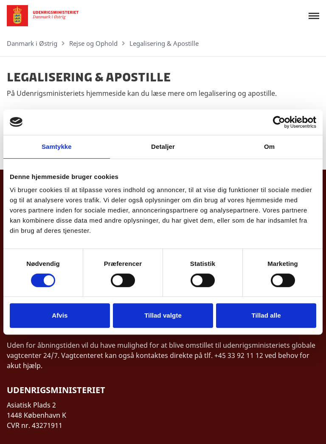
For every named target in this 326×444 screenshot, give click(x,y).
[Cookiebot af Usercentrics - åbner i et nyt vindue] (279, 122)
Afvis (59, 315)
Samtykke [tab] (57, 146)
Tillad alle (266, 315)
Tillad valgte (163, 315)
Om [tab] (269, 146)
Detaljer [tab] (163, 146)
